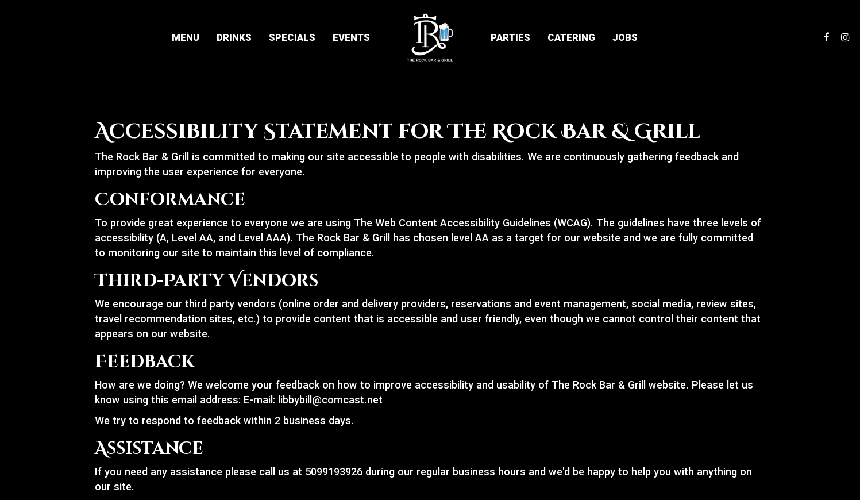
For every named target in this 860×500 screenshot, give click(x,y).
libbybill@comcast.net (330, 400)
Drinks (234, 37)
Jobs (625, 37)
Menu (185, 37)
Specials (292, 37)
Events (351, 37)
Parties (510, 37)
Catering (571, 37)
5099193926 (333, 472)
